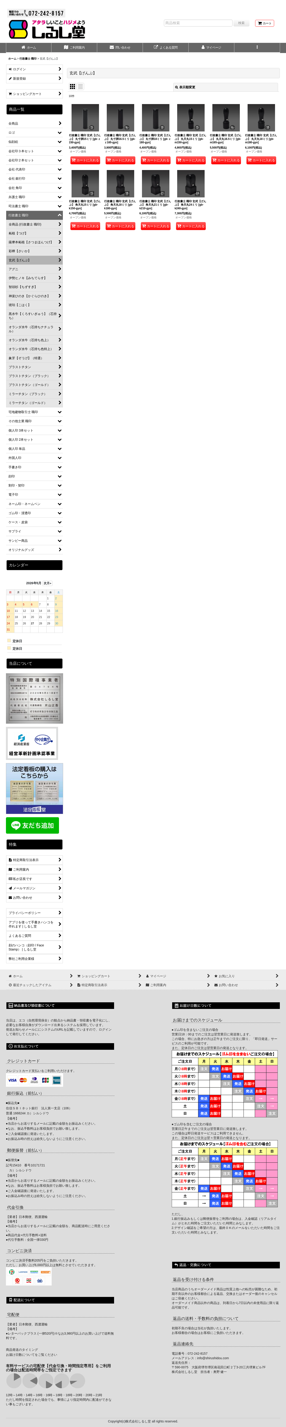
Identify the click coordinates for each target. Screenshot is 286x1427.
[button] (257, 48)
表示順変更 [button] (185, 87)
